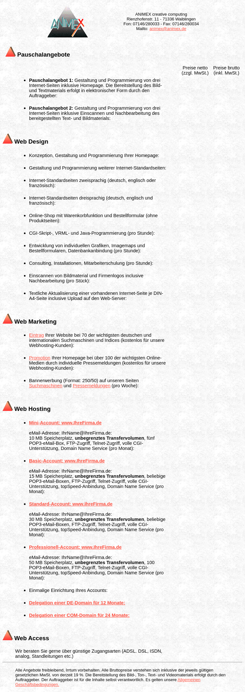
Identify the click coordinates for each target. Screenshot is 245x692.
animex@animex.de (168, 28)
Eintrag (36, 335)
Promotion (39, 357)
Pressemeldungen (91, 385)
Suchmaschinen (45, 385)
